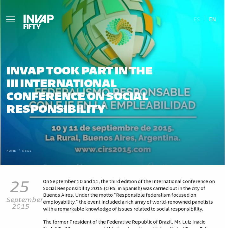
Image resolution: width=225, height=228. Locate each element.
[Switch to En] (212, 19)
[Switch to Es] (196, 19)
